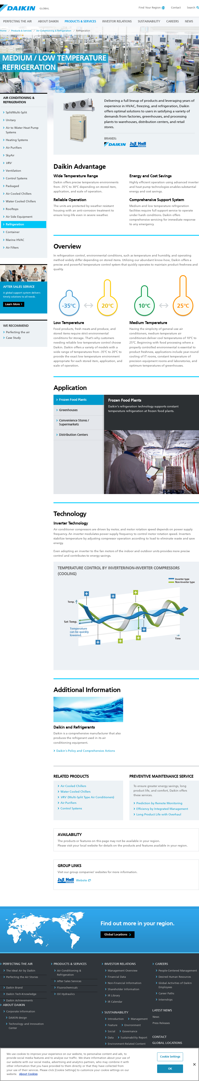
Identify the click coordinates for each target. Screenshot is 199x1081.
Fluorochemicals (66, 987)
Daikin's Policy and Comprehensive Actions (84, 751)
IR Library (112, 995)
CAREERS (172, 21)
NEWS (189, 21)
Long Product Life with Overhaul (157, 814)
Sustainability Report (132, 1037)
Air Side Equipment (17, 217)
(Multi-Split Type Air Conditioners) (86, 797)
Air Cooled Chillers (72, 786)
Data (109, 1037)
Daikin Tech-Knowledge (19, 994)
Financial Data (115, 976)
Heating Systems (15, 140)
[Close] (194, 1064)
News (156, 1016)
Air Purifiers (67, 803)
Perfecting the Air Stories (20, 977)
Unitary (9, 120)
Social (110, 1031)
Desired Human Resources (173, 976)
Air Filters (10, 247)
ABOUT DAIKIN (48, 21)
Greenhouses (67, 410)
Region (150, 7)
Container (11, 232)
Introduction (114, 1018)
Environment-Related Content (125, 1043)
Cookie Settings (170, 1056)
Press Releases (161, 1023)
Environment (131, 1025)
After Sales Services (67, 981)
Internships (164, 999)
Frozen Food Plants (71, 400)
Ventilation (12, 170)
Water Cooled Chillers (74, 791)
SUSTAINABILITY (149, 21)
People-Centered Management (176, 970)
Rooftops (10, 209)
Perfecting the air (16, 332)
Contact (176, 7)
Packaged (11, 186)
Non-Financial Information (123, 983)
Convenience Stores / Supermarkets (72, 422)
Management (138, 1018)
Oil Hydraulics (64, 994)
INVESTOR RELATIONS (117, 21)
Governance (128, 1031)
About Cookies (28, 1074)
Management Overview (121, 970)
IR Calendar (113, 1001)
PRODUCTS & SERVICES (80, 21)
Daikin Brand (13, 987)
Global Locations (117, 934)
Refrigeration (13, 224)
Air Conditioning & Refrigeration (53, 30)
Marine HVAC (13, 240)
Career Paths (165, 993)
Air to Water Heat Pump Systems (21, 130)
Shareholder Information (122, 989)
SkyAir (8, 155)
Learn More (13, 304)
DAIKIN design (16, 1017)
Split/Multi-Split (15, 112)
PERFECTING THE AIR (17, 21)
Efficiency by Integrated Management (160, 809)
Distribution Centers (72, 435)
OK (170, 1068)
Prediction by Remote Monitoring (157, 803)
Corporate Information (19, 1011)
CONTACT (159, 1037)
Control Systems (70, 808)
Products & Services (21, 30)
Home (3, 30)
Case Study (12, 338)
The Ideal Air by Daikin (19, 970)
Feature (111, 1025)
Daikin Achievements (18, 1000)
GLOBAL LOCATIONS (167, 1043)
